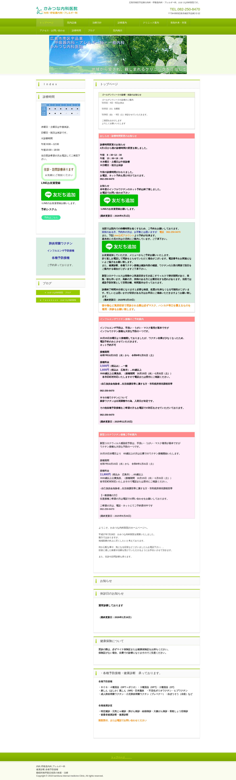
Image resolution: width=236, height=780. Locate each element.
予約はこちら (51, 217)
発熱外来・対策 (178, 22)
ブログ (97, 30)
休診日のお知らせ (112, 593)
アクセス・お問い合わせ (52, 30)
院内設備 (76, 22)
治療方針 (101, 22)
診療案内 (127, 22)
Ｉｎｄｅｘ (50, 84)
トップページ (50, 22)
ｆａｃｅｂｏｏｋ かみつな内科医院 (59, 300)
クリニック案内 (153, 22)
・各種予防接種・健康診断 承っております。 (131, 673)
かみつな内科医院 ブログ (59, 292)
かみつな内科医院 (60, 10)
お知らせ (106, 581)
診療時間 (76, 30)
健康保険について (112, 641)
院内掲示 (117, 30)
